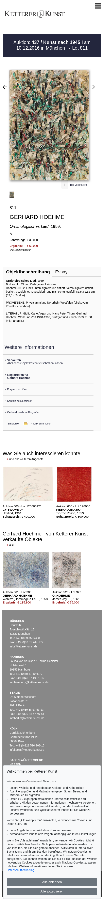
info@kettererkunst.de (23, 646)
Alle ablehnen (52, 882)
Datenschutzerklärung (20, 870)
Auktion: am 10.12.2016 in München (52, 45)
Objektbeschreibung (28, 271)
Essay (61, 271)
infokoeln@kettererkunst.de (27, 749)
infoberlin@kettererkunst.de (27, 718)
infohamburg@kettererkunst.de (29, 682)
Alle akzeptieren (52, 891)
